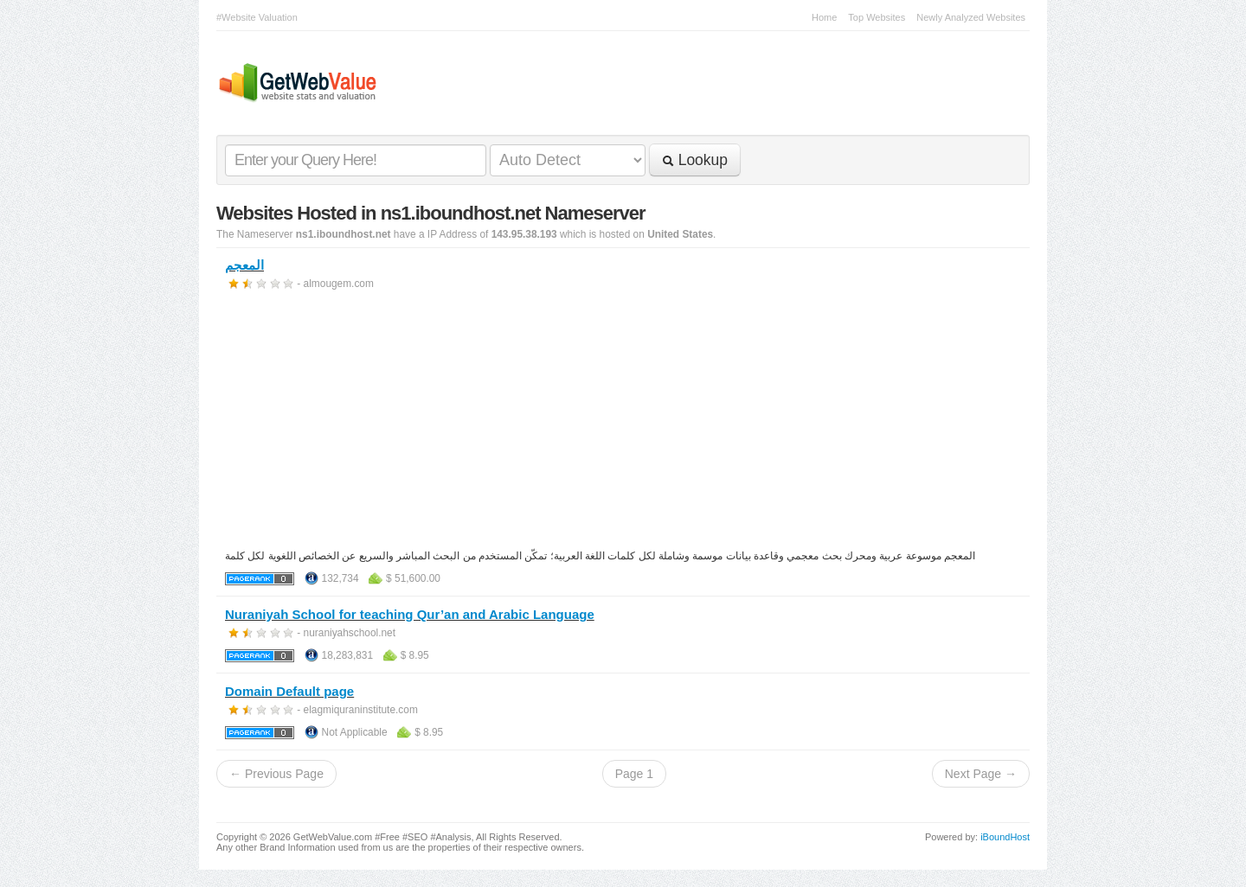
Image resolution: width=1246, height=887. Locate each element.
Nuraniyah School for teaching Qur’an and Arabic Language (409, 614)
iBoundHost (1005, 837)
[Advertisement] (623, 422)
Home (824, 17)
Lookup (695, 160)
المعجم (244, 265)
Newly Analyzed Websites (970, 17)
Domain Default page (289, 691)
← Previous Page (276, 774)
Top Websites (876, 17)
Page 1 (634, 774)
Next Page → (981, 774)
